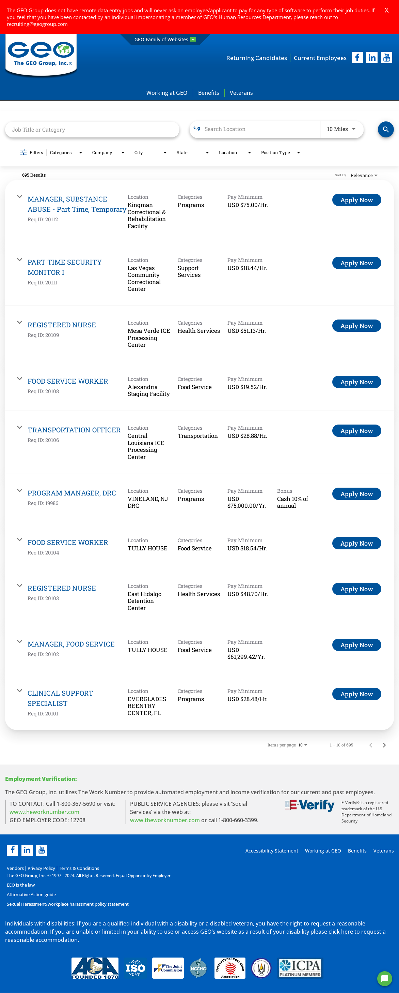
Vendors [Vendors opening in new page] (15, 868)
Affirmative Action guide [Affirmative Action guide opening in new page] (30, 895)
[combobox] (92, 129)
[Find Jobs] (386, 130)
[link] (199, 211)
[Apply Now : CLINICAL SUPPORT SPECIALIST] (356, 694)
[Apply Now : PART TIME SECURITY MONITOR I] (356, 263)
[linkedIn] (372, 57)
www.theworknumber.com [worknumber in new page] (44, 812)
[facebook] (357, 57)
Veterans (241, 93)
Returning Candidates (253, 58)
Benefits (208, 93)
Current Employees (319, 58)
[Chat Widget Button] (384, 978)
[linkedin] (27, 850)
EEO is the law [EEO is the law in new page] (20, 885)
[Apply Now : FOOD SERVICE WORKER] (356, 382)
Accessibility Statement (270, 850)
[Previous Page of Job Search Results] (371, 745)
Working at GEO (167, 93)
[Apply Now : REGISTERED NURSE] (356, 326)
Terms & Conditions (75, 868)
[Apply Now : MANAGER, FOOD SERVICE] (356, 645)
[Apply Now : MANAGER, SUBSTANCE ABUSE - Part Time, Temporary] (356, 200)
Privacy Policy (39, 868)
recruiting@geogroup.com (37, 23)
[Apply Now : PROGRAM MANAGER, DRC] (356, 494)
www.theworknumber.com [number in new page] (165, 820)
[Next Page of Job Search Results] (384, 745)
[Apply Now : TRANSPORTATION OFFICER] (356, 431)
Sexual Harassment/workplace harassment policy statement (66, 904)
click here (341, 931)
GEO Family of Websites (165, 39)
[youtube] (386, 57)
